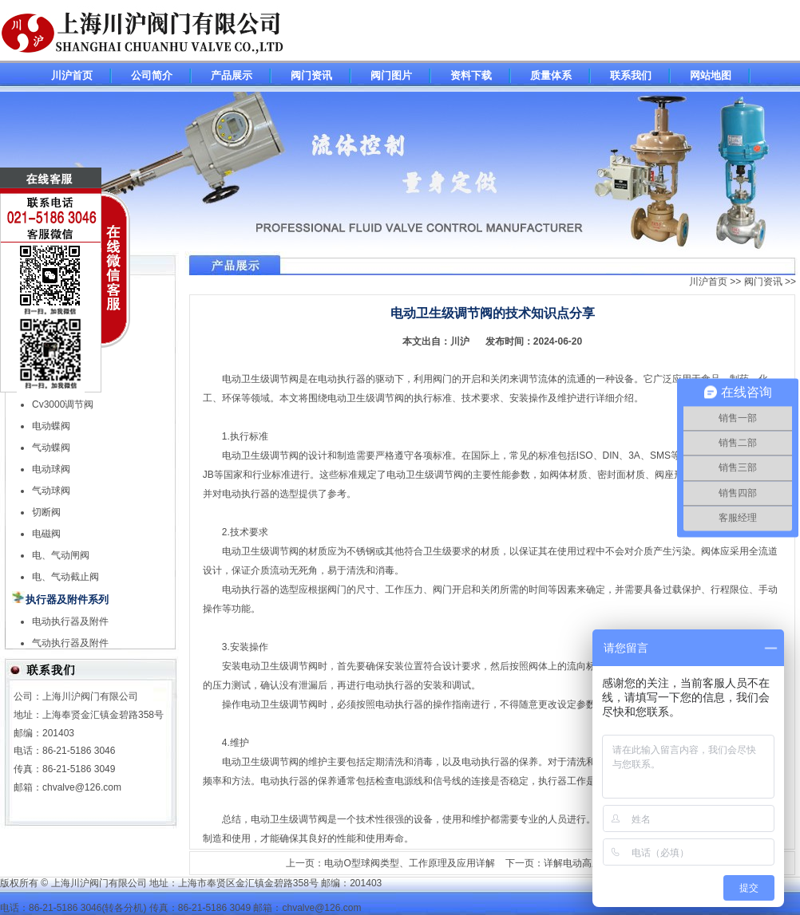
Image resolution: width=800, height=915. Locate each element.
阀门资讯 (311, 75)
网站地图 (710, 75)
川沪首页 (72, 75)
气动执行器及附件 (70, 643)
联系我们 (630, 75)
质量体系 (551, 75)
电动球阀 (51, 469)
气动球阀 (51, 490)
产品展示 (231, 75)
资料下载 (471, 75)
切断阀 (46, 512)
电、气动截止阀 (65, 576)
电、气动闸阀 (60, 555)
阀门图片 (391, 75)
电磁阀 (46, 533)
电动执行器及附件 (70, 621)
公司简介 (151, 75)
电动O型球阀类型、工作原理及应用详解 (409, 863)
